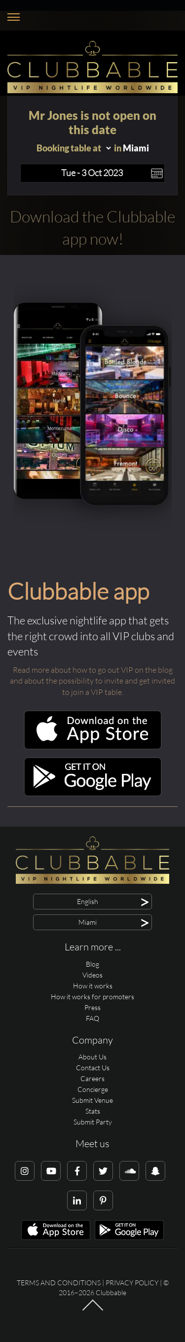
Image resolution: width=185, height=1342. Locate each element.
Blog (92, 964)
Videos (92, 975)
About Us (92, 1056)
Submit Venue (92, 1100)
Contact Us (93, 1067)
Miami (136, 148)
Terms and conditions (59, 1282)
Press (92, 1007)
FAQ (92, 1018)
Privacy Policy (132, 1282)
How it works (92, 985)
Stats (92, 1111)
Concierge (92, 1089)
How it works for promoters (92, 996)
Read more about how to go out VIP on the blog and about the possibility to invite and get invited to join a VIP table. (92, 681)
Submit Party (93, 1122)
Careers (92, 1078)
